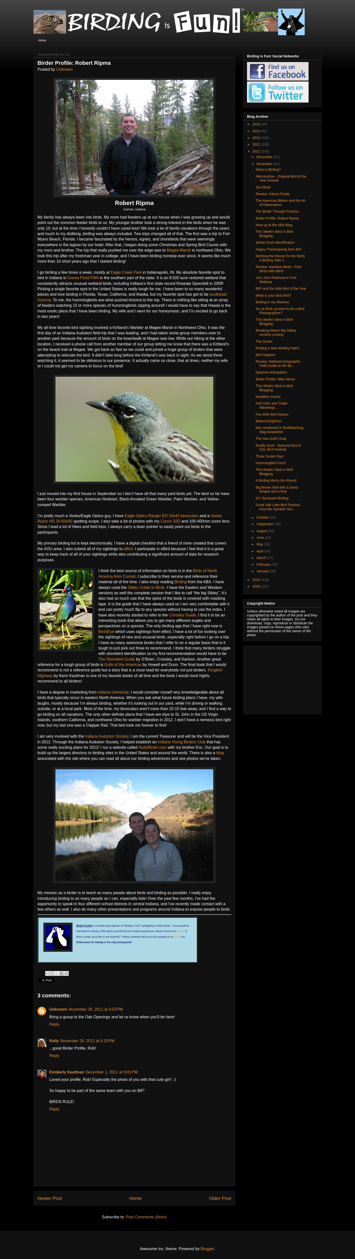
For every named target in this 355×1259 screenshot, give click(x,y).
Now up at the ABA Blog (274, 225)
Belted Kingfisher (269, 421)
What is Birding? (268, 169)
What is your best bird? (273, 295)
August (262, 531)
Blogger (207, 1249)
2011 (256, 151)
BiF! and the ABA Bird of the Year (281, 288)
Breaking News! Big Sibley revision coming (276, 332)
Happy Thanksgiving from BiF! (279, 249)
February (263, 564)
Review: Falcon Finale (273, 194)
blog (220, 753)
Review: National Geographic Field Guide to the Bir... (278, 363)
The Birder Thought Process (277, 211)
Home (42, 40)
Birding (181, 582)
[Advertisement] (278, 678)
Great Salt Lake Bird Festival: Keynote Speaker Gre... (278, 507)
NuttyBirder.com (153, 747)
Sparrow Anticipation (271, 372)
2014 (256, 131)
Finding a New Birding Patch (277, 348)
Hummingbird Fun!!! (271, 463)
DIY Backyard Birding (272, 498)
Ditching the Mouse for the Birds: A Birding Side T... (281, 258)
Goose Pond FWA (82, 278)
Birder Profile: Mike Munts (275, 379)
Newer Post (49, 1198)
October (263, 517)
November (264, 164)
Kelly (54, 1041)
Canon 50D (170, 521)
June (260, 538)
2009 (256, 586)
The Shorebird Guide (116, 659)
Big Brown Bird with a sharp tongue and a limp (277, 489)
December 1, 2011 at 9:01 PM (112, 1072)
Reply (54, 1024)
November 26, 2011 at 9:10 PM (87, 1041)
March (261, 558)
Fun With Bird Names (272, 414)
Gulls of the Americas (123, 665)
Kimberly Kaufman (66, 1072)
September (265, 524)
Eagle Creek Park (126, 272)
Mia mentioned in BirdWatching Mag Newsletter (279, 430)
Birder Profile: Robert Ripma (277, 218)
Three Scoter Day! (270, 456)
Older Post (220, 1198)
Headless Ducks (268, 397)
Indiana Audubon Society (106, 736)
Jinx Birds (263, 187)
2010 (256, 580)
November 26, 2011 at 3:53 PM (96, 1009)
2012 (256, 144)
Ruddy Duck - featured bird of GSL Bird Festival (278, 447)
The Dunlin (264, 341)
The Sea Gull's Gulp (271, 439)
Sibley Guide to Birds (146, 587)
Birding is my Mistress (272, 302)
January (263, 571)
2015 (256, 124)
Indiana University (113, 692)
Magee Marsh (179, 250)
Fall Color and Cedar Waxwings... (271, 405)
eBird (128, 549)
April (260, 551)
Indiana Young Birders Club (181, 742)
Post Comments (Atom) (146, 1217)
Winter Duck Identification (275, 242)
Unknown (64, 69)
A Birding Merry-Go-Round (276, 480)
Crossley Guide (182, 615)
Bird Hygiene (265, 355)
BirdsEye (106, 632)
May (260, 544)
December (264, 157)
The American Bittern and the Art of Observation (280, 203)
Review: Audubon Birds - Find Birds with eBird (278, 269)
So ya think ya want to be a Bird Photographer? (280, 311)
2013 (256, 138)
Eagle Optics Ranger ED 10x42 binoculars (162, 516)
